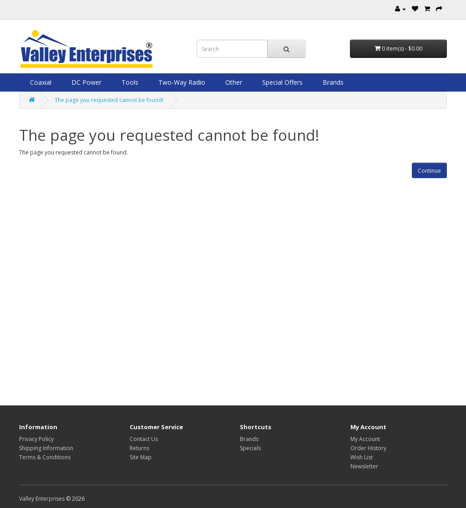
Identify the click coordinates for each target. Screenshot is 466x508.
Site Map (141, 457)
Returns (139, 448)
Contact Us (144, 439)
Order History (368, 448)
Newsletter (364, 466)
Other (232, 82)
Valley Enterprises (42, 499)
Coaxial (39, 82)
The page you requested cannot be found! (109, 100)
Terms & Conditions (45, 457)
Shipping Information (46, 448)
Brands (332, 82)
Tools (129, 82)
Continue (429, 170)
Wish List (361, 457)
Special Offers (281, 82)
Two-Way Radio (181, 82)
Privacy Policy (36, 439)
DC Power (85, 82)
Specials (250, 448)
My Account (365, 439)
